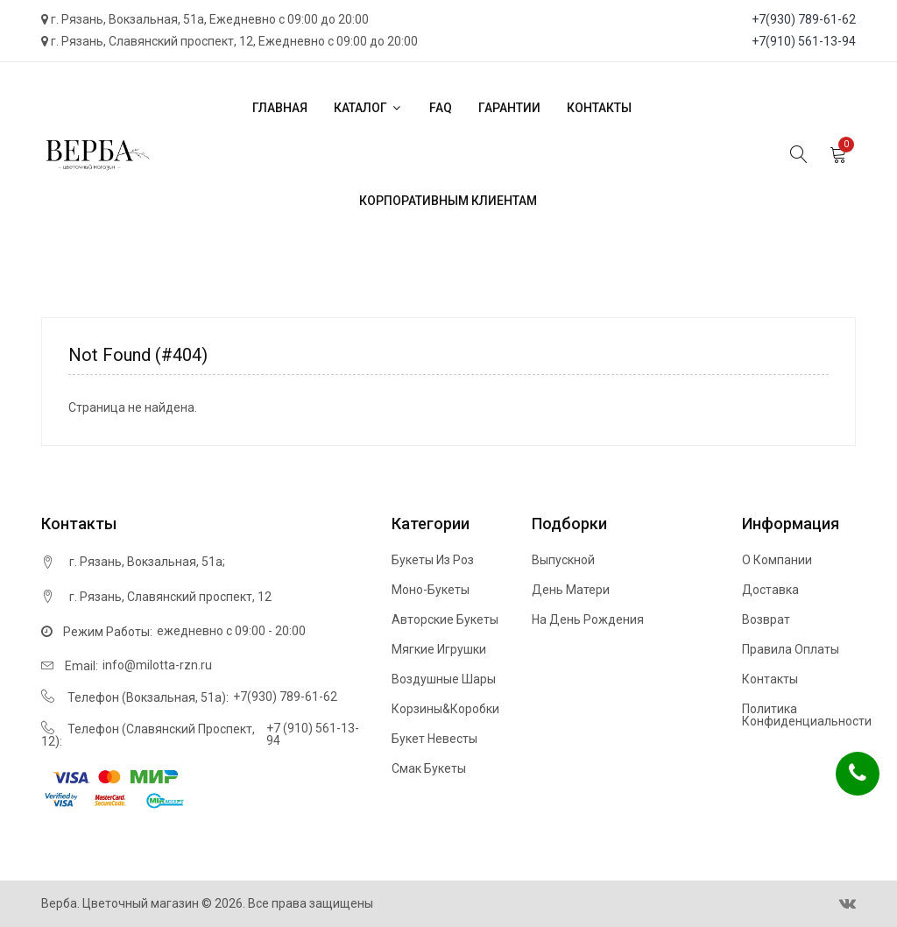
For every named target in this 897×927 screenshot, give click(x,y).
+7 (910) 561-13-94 (312, 734)
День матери (571, 590)
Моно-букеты (431, 590)
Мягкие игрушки (439, 649)
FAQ (440, 108)
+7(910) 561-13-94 (804, 41)
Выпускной (563, 560)
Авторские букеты (445, 619)
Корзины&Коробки (445, 709)
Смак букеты (429, 768)
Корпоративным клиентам (448, 201)
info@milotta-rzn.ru (157, 665)
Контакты (599, 108)
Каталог (368, 108)
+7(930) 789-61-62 (804, 19)
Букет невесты (434, 738)
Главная (279, 108)
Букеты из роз (433, 560)
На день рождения (588, 619)
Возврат (766, 619)
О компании (777, 560)
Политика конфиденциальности (807, 715)
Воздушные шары (444, 679)
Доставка (770, 590)
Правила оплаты (790, 649)
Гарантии (509, 108)
